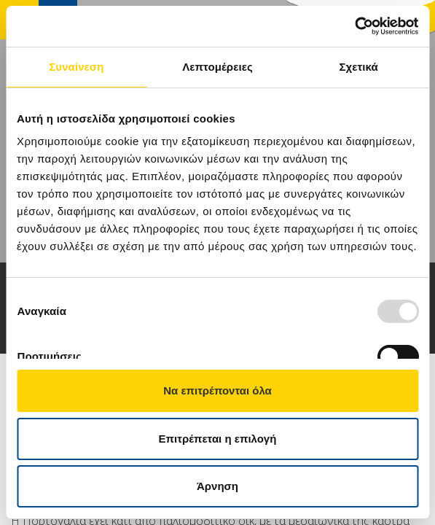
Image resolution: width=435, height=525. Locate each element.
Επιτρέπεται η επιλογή (218, 438)
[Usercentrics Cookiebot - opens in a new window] (354, 26)
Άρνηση (217, 486)
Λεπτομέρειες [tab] (217, 67)
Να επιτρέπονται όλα (217, 390)
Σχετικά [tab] (358, 67)
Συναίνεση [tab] (76, 67)
